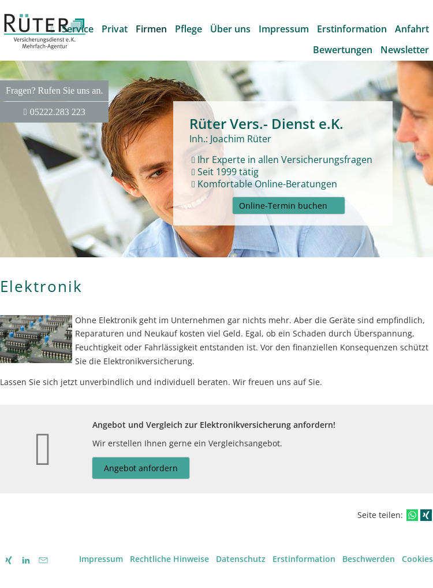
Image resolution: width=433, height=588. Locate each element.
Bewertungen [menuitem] (342, 49)
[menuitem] (52, 29)
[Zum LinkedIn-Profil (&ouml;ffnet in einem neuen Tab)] (26, 560)
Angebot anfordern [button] (141, 468)
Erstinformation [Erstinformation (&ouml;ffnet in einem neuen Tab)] (304, 558)
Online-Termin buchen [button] (283, 205)
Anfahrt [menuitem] (412, 29)
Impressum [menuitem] (284, 29)
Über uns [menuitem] (230, 29)
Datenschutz (241, 558)
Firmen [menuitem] (151, 29)
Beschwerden (368, 558)
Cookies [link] (417, 558)
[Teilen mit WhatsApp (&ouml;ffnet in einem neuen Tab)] (412, 515)
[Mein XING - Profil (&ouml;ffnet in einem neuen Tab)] (8, 560)
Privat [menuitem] (115, 29)
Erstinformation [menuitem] (352, 29)
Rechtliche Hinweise (169, 558)
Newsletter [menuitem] (404, 49)
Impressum (101, 558)
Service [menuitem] (78, 29)
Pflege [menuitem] (188, 29)
